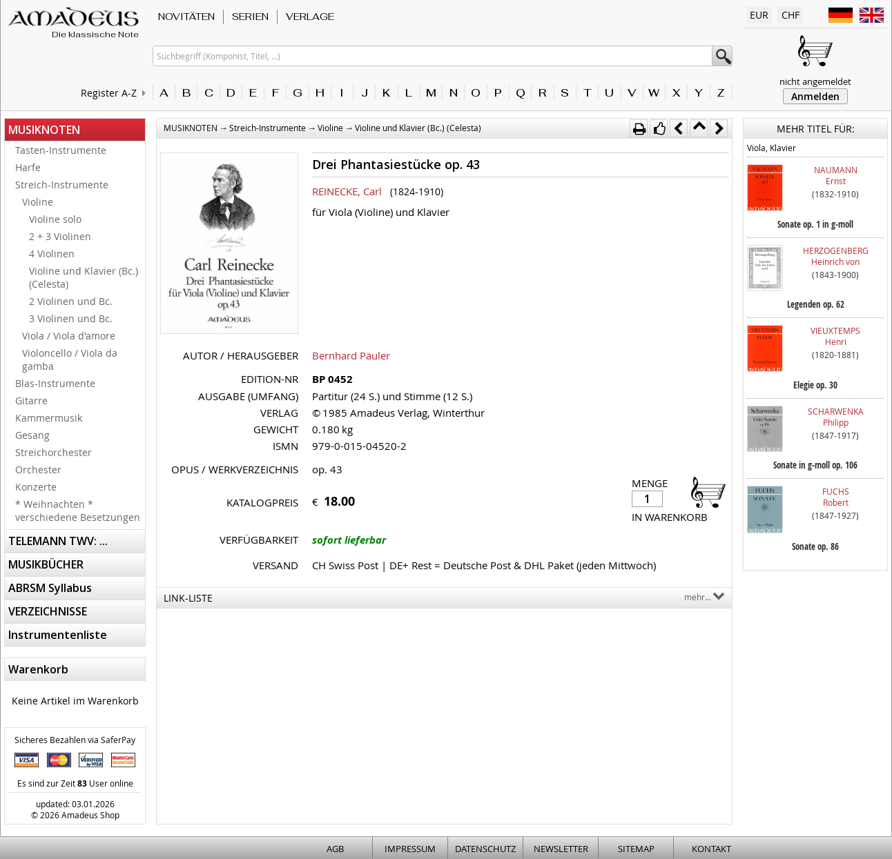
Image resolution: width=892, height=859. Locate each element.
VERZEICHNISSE (47, 611)
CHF (790, 14)
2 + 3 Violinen (60, 236)
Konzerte (36, 486)
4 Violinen (52, 253)
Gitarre (31, 400)
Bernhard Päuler (351, 355)
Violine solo (55, 219)
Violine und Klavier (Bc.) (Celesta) (83, 277)
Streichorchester (53, 452)
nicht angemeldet (815, 81)
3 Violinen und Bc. (71, 318)
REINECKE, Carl (347, 191)
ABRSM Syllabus (50, 587)
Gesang (32, 435)
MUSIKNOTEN (44, 129)
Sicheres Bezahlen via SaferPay (74, 739)
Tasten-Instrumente (60, 150)
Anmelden (815, 96)
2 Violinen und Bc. (71, 301)
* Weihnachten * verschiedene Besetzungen (77, 510)
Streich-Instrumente (61, 184)
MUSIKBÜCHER (46, 564)
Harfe (28, 167)
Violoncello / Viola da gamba (69, 359)
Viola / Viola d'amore (68, 335)
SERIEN (250, 16)
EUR (759, 14)
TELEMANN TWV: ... (58, 541)
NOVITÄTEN (186, 16)
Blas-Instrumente (55, 383)
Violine (37, 201)
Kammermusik (48, 417)
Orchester (38, 469)
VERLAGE (310, 16)
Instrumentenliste (57, 634)
